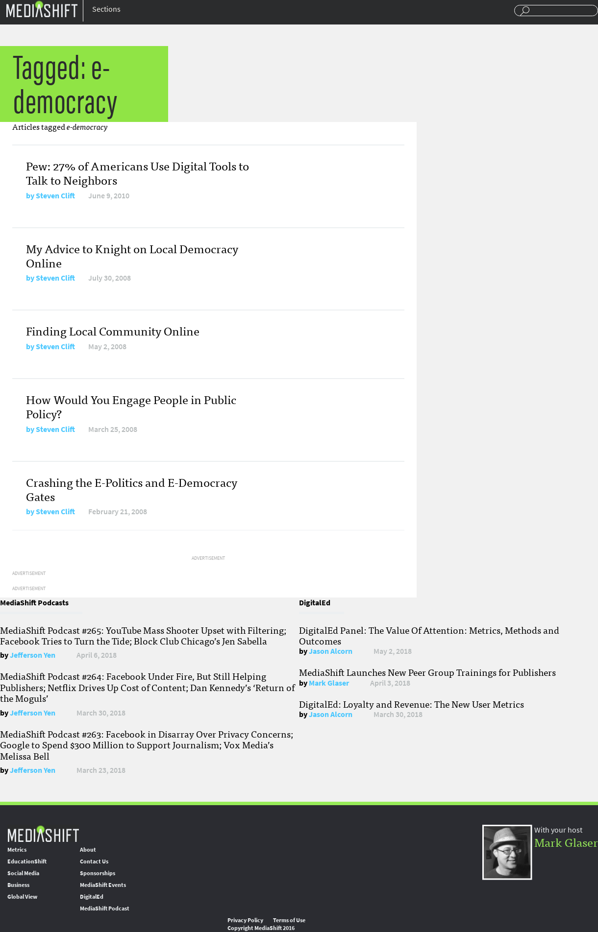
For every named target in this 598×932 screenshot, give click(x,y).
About (88, 850)
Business (18, 885)
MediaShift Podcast (104, 908)
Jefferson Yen (32, 655)
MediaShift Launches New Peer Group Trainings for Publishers (427, 672)
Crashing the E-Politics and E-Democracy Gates (131, 488)
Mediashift (41, 8)
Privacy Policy (245, 920)
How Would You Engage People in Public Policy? (131, 406)
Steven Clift (55, 196)
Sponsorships (97, 873)
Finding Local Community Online (112, 330)
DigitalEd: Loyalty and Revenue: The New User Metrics (411, 703)
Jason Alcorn (330, 651)
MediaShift (43, 833)
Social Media (23, 873)
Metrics (16, 850)
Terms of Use (289, 920)
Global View (22, 897)
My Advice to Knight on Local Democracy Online (132, 255)
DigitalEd (91, 897)
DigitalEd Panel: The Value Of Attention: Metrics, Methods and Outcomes (429, 635)
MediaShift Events (103, 885)
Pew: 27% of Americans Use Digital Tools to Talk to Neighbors (137, 172)
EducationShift (27, 861)
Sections (106, 9)
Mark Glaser (329, 683)
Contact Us (94, 861)
